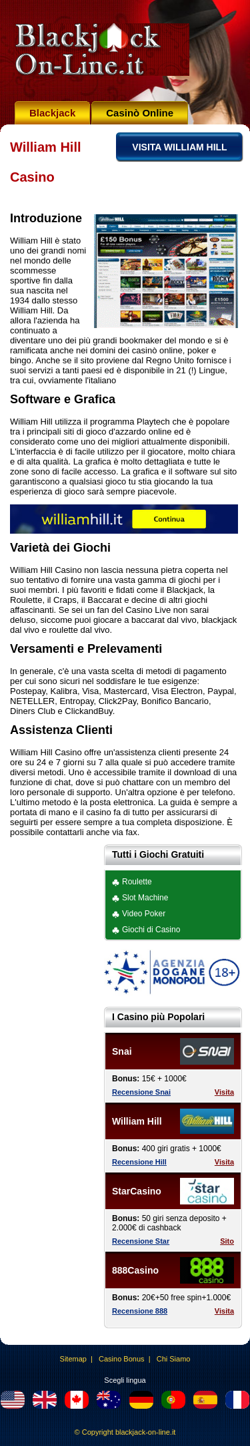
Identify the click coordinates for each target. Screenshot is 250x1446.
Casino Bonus (122, 1359)
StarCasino (136, 1191)
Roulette (137, 881)
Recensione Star (140, 1241)
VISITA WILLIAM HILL (179, 147)
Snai (122, 1051)
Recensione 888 (139, 1311)
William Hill (137, 1121)
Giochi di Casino (151, 929)
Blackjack (52, 112)
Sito (227, 1241)
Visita (224, 1092)
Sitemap (73, 1359)
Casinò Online (139, 112)
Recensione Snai (141, 1092)
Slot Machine (145, 897)
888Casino (135, 1270)
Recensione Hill (139, 1162)
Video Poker (143, 913)
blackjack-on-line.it (145, 1432)
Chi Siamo (174, 1359)
